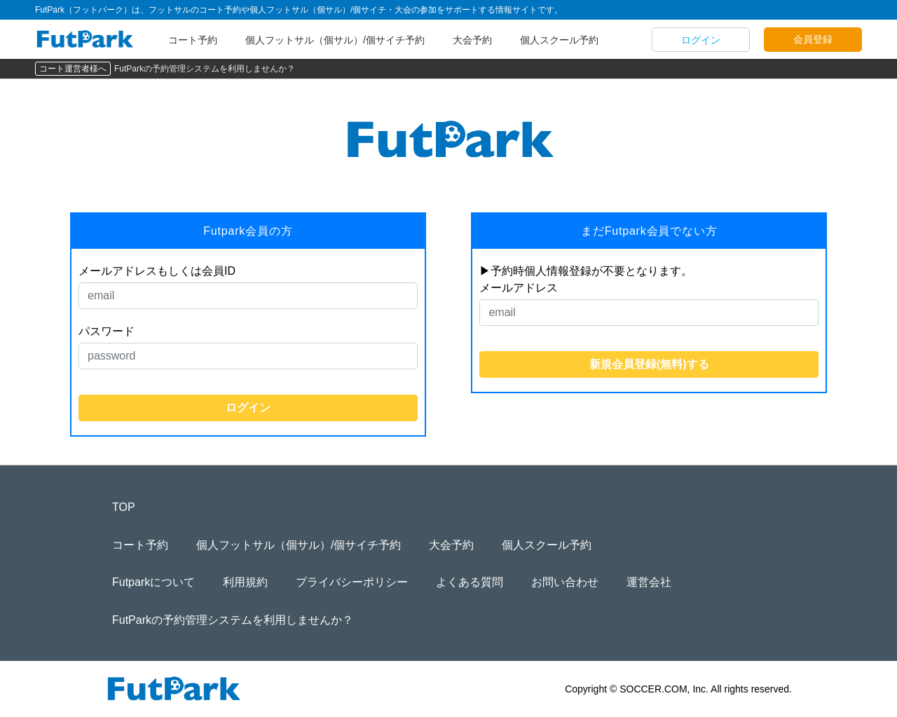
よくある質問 (469, 582)
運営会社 (648, 582)
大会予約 (472, 40)
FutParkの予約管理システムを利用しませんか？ (204, 69)
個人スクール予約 (559, 40)
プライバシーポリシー (352, 582)
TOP (123, 507)
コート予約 (192, 40)
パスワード (106, 331)
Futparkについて (153, 582)
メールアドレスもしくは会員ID (156, 271)
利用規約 (245, 582)
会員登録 (813, 39)
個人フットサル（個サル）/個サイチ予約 (335, 40)
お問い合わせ (564, 582)
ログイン (700, 40)
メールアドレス (518, 288)
